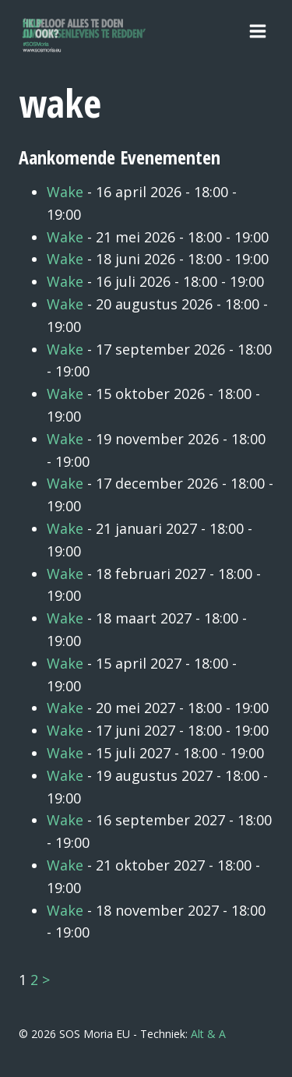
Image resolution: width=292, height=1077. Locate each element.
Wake (65, 191)
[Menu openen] (257, 30)
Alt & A (208, 1033)
